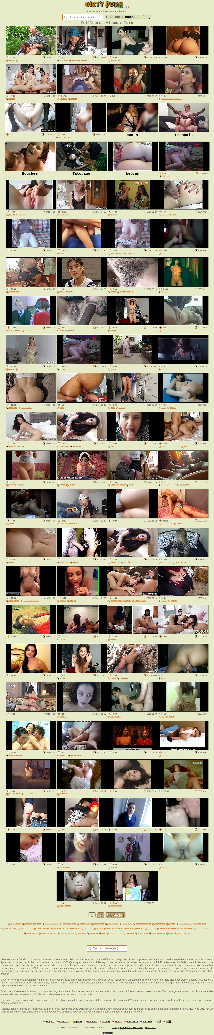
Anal (175, 216)
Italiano (106, 1021)
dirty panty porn (33, 925)
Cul (163, 718)
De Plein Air (24, 61)
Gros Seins (14, 602)
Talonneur (64, 563)
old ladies (113, 925)
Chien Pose (116, 61)
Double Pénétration (171, 447)
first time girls (204, 929)
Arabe (62, 486)
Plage (11, 370)
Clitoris (13, 216)
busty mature (184, 933)
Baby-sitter (65, 868)
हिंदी (159, 1021)
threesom (130, 933)
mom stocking (26, 929)
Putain (73, 602)
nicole (100, 929)
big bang (152, 929)
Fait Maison (64, 138)
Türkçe (118, 1021)
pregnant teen (52, 925)
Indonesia (132, 1021)
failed (172, 925)
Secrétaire (14, 293)
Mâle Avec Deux (168, 486)
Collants (73, 525)
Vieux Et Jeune (118, 486)
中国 (168, 1021)
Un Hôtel (64, 61)
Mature (165, 177)
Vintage (63, 100)
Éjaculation (14, 795)
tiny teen (201, 925)
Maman (171, 718)
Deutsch (63, 1021)
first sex (87, 929)
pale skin (74, 929)
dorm (171, 933)
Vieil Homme (14, 332)
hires (173, 929)
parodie (163, 929)
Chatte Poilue (126, 293)
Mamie (11, 61)
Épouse (74, 100)
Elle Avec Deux (16, 756)
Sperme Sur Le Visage (172, 100)
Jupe (131, 486)
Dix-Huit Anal (66, 293)
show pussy (143, 933)
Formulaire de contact (131, 1027)
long (146, 17)
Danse (113, 332)
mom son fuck (186, 929)
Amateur (165, 216)
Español (77, 1021)
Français (92, 1021)
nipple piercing (48, 933)
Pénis (75, 563)
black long (99, 925)
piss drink (32, 933)
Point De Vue (181, 563)
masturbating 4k (143, 925)
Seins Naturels (129, 254)
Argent (72, 486)
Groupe (12, 100)
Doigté (173, 409)
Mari (62, 332)
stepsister (160, 925)
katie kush (85, 925)
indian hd (127, 925)
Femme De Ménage (79, 61)
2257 (114, 1027)
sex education (67, 933)
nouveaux (133, 17)
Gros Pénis (167, 254)
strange (127, 929)
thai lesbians (158, 933)
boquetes (139, 929)
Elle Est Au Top (16, 447)
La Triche (166, 563)
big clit (82, 933)
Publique (22, 370)
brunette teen (186, 925)
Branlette (64, 447)
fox (103, 933)
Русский (147, 1021)
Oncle (62, 641)
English (50, 1021)
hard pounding (113, 929)
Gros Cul (13, 409)
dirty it (94, 933)
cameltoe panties (45, 929)
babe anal (61, 929)
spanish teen (10, 929)
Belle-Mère (65, 216)
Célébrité (166, 370)
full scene (16, 925)
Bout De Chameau (16, 486)
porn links (150, 1027)
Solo (24, 216)
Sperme (63, 602)
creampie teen (69, 925)
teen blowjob (115, 933)
